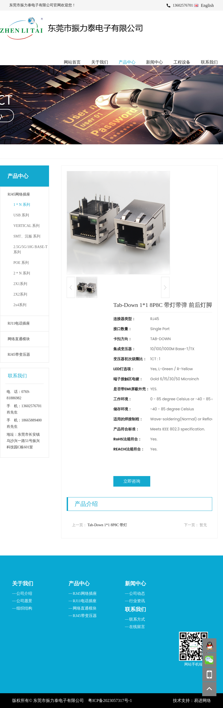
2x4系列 (19, 305)
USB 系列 (21, 215)
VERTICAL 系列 (26, 226)
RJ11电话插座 (19, 323)
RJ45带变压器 (19, 355)
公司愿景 (24, 601)
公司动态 (137, 593)
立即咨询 (131, 481)
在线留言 (137, 627)
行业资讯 (137, 601)
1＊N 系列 (21, 205)
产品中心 (127, 62)
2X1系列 (20, 284)
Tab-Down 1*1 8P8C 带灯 (107, 525)
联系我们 (209, 62)
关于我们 (99, 62)
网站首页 (72, 62)
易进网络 (202, 700)
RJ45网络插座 (19, 194)
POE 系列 (21, 263)
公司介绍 (24, 593)
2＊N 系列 (21, 273)
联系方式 (137, 619)
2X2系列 (20, 294)
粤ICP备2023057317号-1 (110, 700)
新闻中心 (154, 62)
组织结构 (24, 608)
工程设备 (181, 62)
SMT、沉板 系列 (26, 236)
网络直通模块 (19, 339)
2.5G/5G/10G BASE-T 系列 (30, 249)
